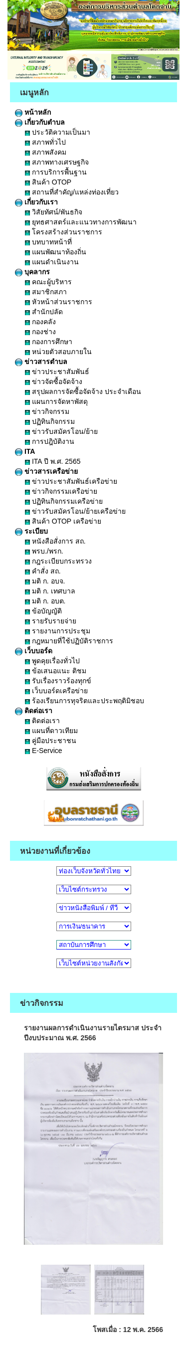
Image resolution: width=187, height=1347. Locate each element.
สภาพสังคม (45, 152)
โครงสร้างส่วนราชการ (63, 232)
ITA (25, 451)
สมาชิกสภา (46, 292)
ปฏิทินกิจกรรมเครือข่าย (64, 501)
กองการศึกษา (48, 342)
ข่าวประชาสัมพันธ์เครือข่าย (71, 481)
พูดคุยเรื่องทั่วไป (52, 661)
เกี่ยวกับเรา (36, 202)
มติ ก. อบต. (45, 601)
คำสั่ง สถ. (43, 571)
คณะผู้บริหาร (48, 282)
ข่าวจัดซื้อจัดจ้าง (53, 381)
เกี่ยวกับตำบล (40, 122)
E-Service (43, 751)
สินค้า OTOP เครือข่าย (63, 521)
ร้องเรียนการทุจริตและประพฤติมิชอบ (84, 701)
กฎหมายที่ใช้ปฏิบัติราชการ (69, 641)
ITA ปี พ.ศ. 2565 (52, 461)
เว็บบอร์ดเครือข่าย (56, 691)
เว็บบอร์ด (33, 651)
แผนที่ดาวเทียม (51, 731)
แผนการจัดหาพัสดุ (56, 401)
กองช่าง (40, 332)
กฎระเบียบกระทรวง (58, 561)
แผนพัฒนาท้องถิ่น (55, 252)
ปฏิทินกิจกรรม (50, 421)
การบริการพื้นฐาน (56, 172)
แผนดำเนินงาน (52, 262)
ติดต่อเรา (33, 711)
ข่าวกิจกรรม (47, 411)
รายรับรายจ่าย (50, 621)
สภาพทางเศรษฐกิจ (57, 162)
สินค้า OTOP (48, 182)
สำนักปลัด (44, 312)
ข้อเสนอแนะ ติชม (55, 671)
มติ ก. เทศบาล (50, 591)
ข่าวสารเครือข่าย (46, 471)
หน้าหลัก (33, 112)
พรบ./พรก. (44, 551)
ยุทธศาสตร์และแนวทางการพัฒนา (81, 222)
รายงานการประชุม (57, 631)
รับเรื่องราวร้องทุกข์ (58, 681)
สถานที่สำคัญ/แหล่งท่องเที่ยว (72, 192)
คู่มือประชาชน (50, 741)
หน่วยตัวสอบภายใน (58, 352)
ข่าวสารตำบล (41, 362)
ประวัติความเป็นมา (57, 132)
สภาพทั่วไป (45, 142)
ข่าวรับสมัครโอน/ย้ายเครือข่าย (75, 511)
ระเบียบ (31, 531)
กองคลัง (40, 322)
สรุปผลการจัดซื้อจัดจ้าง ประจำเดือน (83, 391)
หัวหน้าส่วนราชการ (58, 302)
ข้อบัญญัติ (43, 611)
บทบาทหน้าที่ (48, 242)
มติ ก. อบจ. (45, 581)
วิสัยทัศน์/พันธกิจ (53, 212)
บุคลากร (32, 272)
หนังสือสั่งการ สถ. (55, 541)
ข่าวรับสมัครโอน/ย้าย (61, 431)
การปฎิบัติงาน (49, 441)
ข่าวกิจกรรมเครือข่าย (61, 491)
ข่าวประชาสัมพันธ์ (57, 372)
